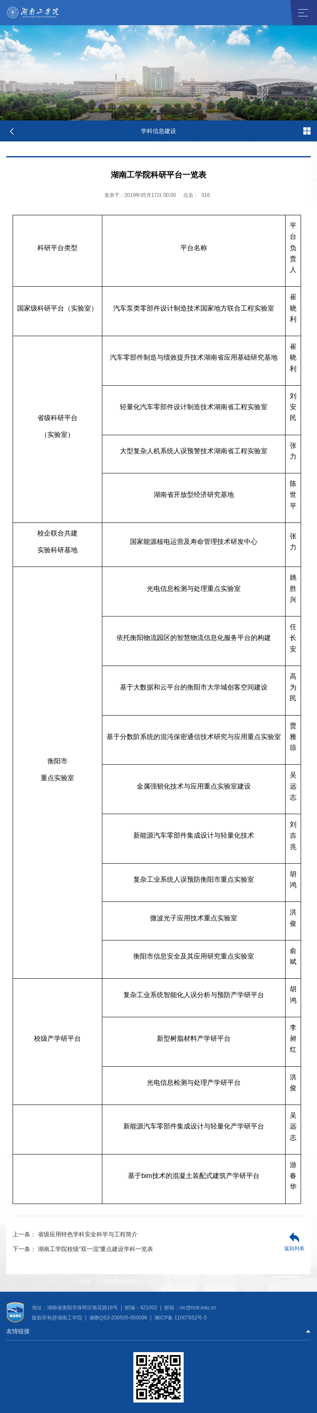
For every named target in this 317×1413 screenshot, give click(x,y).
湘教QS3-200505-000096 (119, 1318)
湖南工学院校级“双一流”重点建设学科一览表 (83, 1249)
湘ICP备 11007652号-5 (180, 1318)
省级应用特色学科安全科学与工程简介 (75, 1234)
